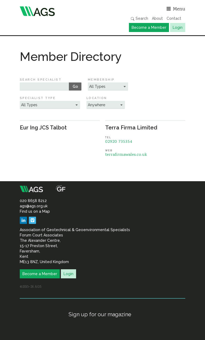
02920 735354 (118, 142)
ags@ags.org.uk (34, 206)
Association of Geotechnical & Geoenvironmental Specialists (60, 11)
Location (96, 98)
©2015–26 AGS (30, 287)
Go (75, 86)
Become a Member (149, 27)
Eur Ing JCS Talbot (43, 127)
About (157, 18)
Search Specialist (40, 79)
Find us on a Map (35, 211)
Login (178, 27)
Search (139, 18)
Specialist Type (38, 98)
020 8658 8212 (33, 201)
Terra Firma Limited (131, 127)
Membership (101, 79)
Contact (174, 18)
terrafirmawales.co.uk (126, 155)
